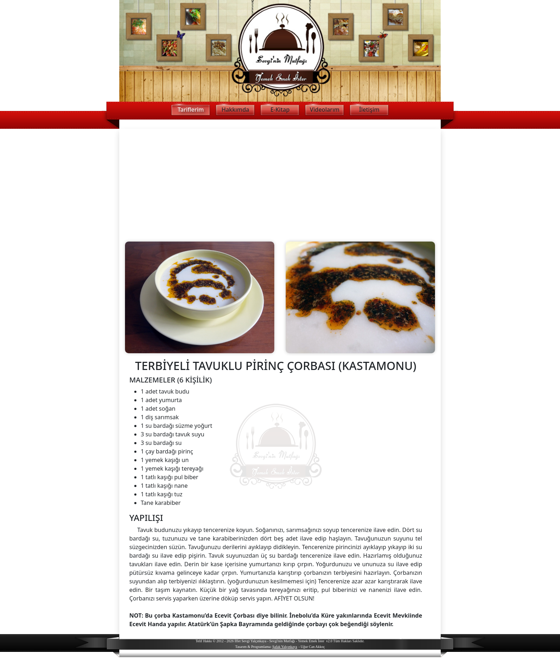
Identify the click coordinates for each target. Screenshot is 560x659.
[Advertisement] (280, 182)
